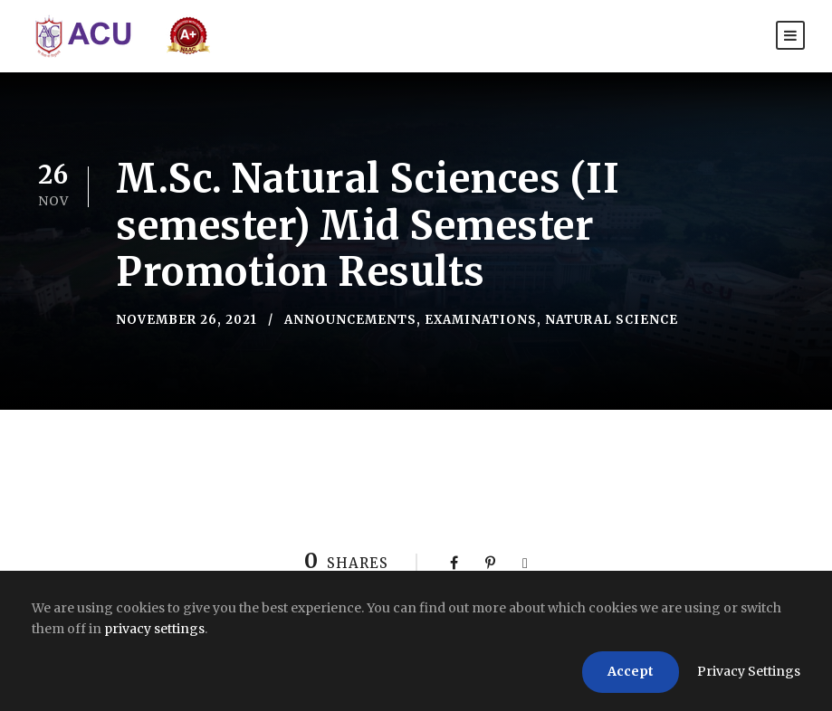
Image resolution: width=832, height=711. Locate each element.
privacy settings (154, 629)
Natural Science (611, 319)
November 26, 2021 (186, 319)
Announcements (350, 319)
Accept (630, 671)
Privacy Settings (748, 671)
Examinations (481, 319)
